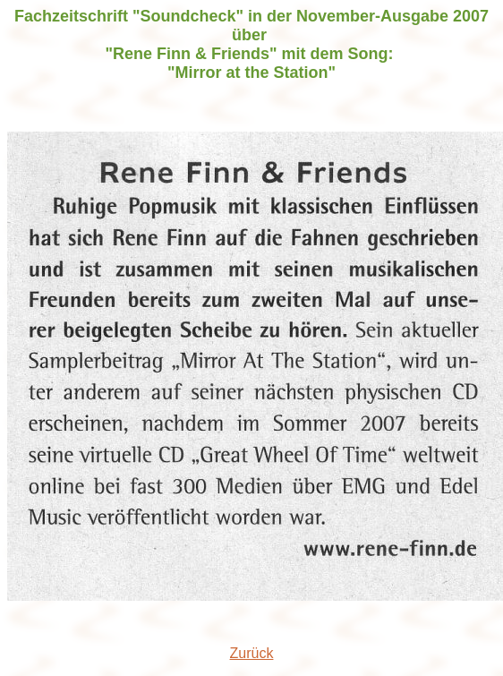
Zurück (252, 653)
